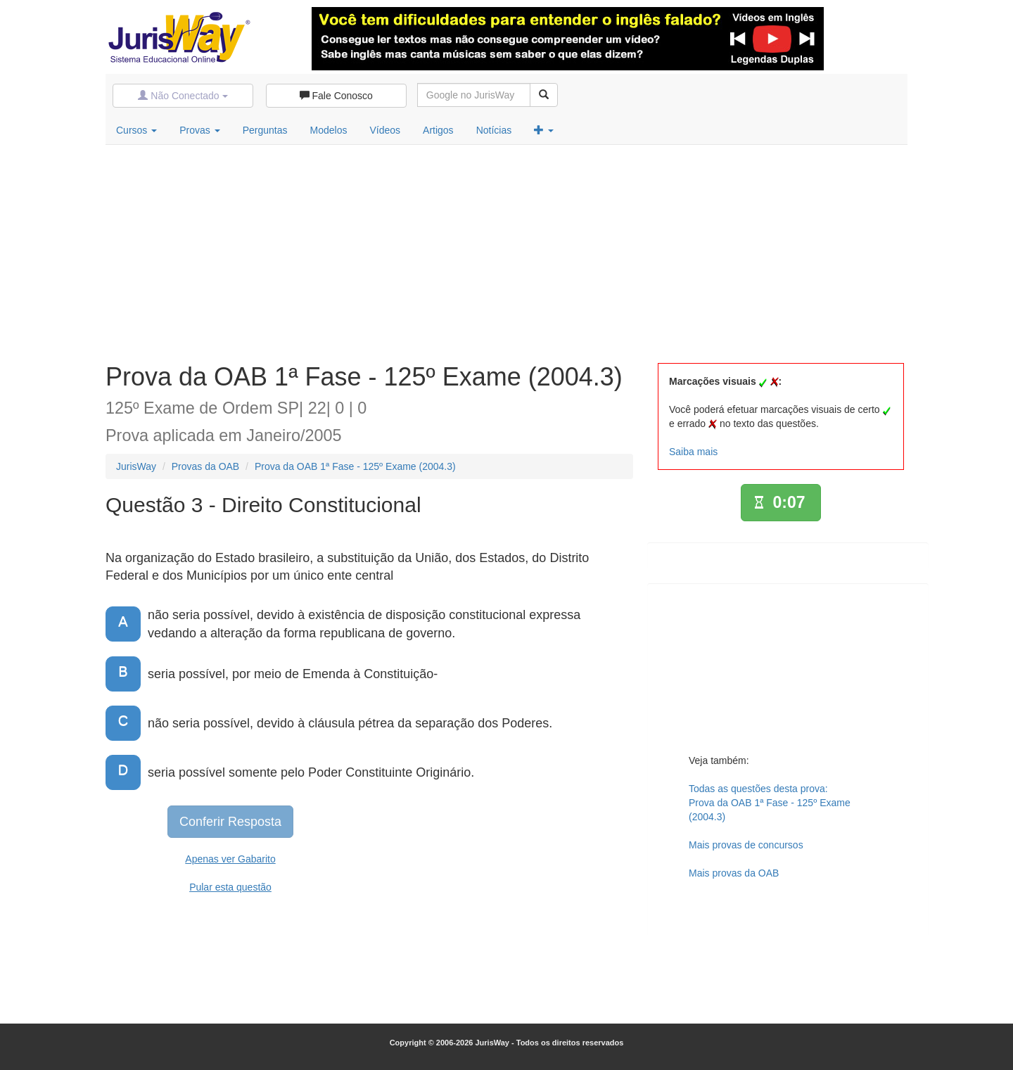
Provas (199, 130)
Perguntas (265, 130)
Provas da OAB (206, 466)
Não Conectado (182, 95)
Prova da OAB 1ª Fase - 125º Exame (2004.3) (355, 466)
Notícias (494, 130)
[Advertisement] (506, 250)
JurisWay (136, 466)
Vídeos (384, 130)
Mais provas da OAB (734, 873)
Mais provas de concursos (746, 845)
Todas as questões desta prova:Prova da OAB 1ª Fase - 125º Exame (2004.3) (769, 802)
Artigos (438, 130)
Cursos (136, 130)
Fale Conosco (336, 95)
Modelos (329, 130)
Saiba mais (693, 451)
